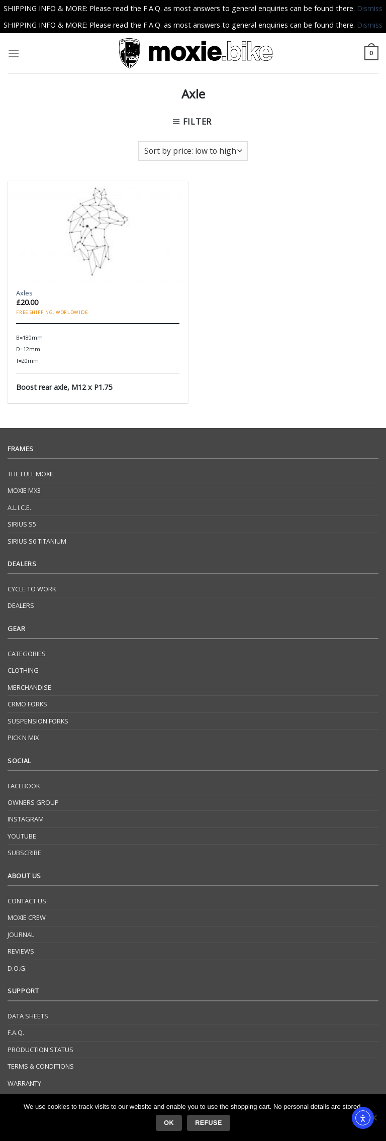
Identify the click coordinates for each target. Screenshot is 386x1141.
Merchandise (29, 687)
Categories (27, 653)
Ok (169, 1122)
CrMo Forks (27, 703)
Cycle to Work (32, 588)
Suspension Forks (38, 720)
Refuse (208, 1122)
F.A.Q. (16, 1032)
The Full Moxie (31, 473)
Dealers (21, 605)
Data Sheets (28, 1015)
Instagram (26, 818)
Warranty (24, 1083)
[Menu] (14, 53)
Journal (21, 934)
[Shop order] (193, 151)
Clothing (23, 670)
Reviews (21, 951)
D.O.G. (17, 968)
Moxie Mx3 (24, 490)
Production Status (40, 1049)
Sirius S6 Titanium (37, 541)
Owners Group (33, 802)
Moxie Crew (27, 917)
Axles (24, 293)
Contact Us (27, 900)
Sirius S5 (22, 524)
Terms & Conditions (41, 1066)
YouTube (22, 836)
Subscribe (24, 852)
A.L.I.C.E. (19, 507)
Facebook (24, 785)
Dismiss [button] (369, 8)
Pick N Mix (23, 737)
